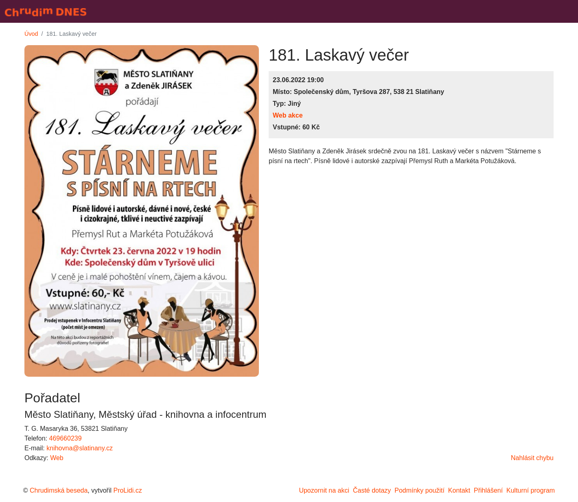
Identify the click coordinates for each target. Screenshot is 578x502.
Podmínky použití (419, 490)
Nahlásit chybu (532, 457)
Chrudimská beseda (59, 490)
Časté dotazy (372, 490)
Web (56, 457)
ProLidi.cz (127, 490)
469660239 (65, 438)
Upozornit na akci (324, 490)
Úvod (31, 34)
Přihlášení (488, 490)
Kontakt (459, 490)
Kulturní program (530, 490)
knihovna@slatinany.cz (79, 448)
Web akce (288, 115)
